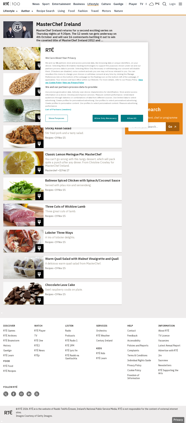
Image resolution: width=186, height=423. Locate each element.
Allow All (131, 118)
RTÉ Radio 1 (71, 340)
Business (79, 4)
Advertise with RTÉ (168, 350)
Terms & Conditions (137, 355)
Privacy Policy (134, 365)
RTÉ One (38, 340)
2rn (160, 355)
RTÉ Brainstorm (11, 340)
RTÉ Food (8, 366)
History (7, 345)
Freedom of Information (133, 377)
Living (61, 11)
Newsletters (164, 365)
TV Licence (164, 335)
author (25, 11)
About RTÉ (163, 330)
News (36, 4)
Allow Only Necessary (105, 118)
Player (133, 4)
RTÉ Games (9, 330)
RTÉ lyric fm (71, 350)
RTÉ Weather (103, 335)
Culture (106, 4)
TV (35, 335)
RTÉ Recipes (9, 370)
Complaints (133, 350)
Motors (106, 11)
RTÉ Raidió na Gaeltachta (72, 357)
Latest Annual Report (169, 345)
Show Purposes (56, 118)
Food (71, 11)
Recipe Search (45, 11)
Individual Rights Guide (139, 360)
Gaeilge (118, 4)
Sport (46, 4)
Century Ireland (104, 340)
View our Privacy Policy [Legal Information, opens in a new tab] (73, 82)
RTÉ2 (37, 345)
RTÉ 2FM (69, 345)
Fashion (83, 11)
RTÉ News (39, 350)
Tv (141, 4)
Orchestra (101, 330)
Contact (131, 330)
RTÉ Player (40, 330)
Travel (95, 11)
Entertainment (61, 4)
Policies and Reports (137, 345)
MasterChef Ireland (58, 24)
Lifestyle (93, 4)
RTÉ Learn (8, 355)
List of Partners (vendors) (58, 109)
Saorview (163, 360)
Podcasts (70, 335)
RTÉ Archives (10, 335)
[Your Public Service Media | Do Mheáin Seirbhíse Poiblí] (8, 412)
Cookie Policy (134, 370)
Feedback (132, 335)
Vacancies (163, 340)
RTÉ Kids (100, 353)
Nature (118, 11)
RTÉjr (37, 355)
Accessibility (133, 340)
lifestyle (9, 11)
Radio (68, 330)
